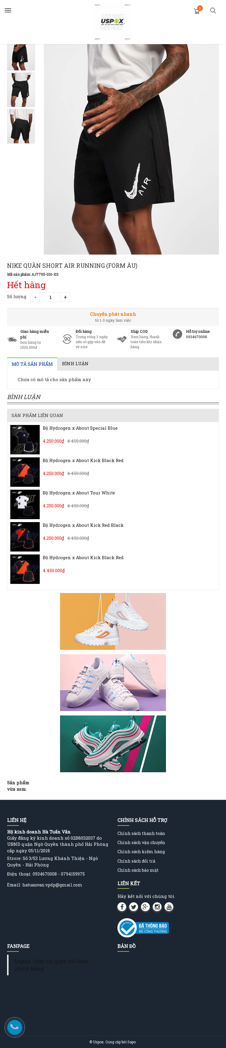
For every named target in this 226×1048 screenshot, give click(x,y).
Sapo (131, 1041)
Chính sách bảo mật (138, 870)
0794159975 (73, 874)
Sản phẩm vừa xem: (18, 786)
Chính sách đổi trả (136, 861)
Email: (14, 885)
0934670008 (196, 336)
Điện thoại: (19, 874)
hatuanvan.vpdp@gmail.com (52, 885)
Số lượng (16, 296)
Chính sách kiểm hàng (141, 851)
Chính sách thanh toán (141, 833)
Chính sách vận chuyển (141, 842)
